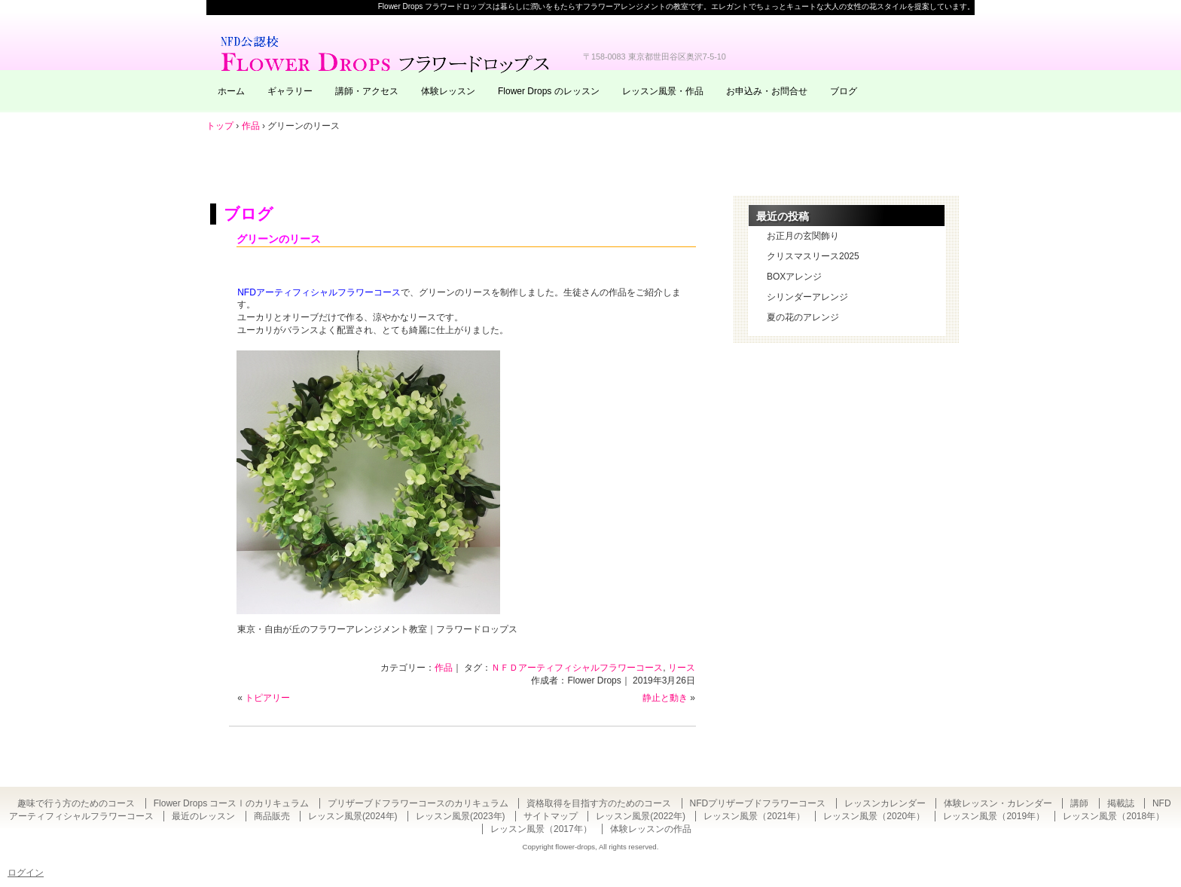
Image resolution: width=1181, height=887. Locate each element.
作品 (444, 667)
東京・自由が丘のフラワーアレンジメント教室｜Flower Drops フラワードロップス (387, 52)
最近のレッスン (203, 816)
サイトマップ (550, 816)
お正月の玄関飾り (803, 236)
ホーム (231, 91)
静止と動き (665, 698)
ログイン (26, 872)
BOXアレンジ (794, 276)
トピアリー (267, 698)
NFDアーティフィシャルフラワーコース (319, 292)
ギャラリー (290, 91)
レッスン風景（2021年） (754, 816)
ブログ (843, 91)
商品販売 (272, 816)
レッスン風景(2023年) (460, 816)
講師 (1079, 803)
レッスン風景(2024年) (353, 816)
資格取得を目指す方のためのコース (598, 803)
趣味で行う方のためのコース (76, 803)
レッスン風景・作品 (662, 91)
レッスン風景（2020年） (874, 816)
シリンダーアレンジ (807, 297)
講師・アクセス (366, 91)
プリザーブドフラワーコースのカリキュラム (418, 803)
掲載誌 (1120, 803)
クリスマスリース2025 (813, 256)
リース (681, 667)
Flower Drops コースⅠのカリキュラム (232, 803)
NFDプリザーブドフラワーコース (758, 803)
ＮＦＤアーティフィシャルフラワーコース (577, 667)
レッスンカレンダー (885, 803)
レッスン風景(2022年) (640, 816)
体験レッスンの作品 (650, 829)
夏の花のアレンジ (803, 317)
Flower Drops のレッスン (549, 91)
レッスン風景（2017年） (541, 829)
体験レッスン (448, 91)
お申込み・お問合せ (766, 91)
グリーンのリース (279, 239)
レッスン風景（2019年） (994, 816)
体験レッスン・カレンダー (998, 803)
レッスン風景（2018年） (1113, 816)
